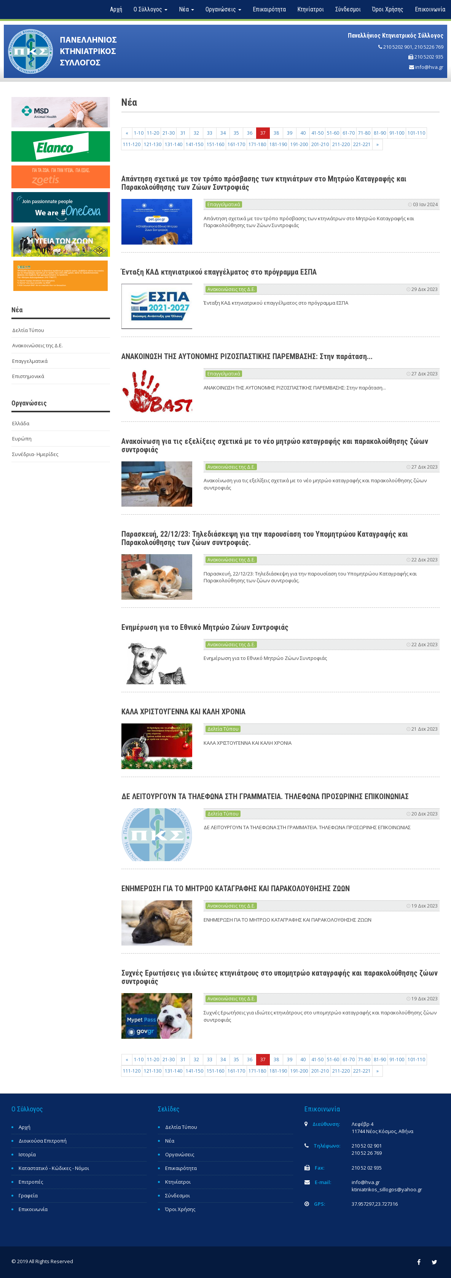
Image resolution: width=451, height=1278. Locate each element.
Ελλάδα (20, 423)
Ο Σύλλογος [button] (150, 9)
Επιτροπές (31, 1181)
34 (223, 133)
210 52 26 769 (367, 1152)
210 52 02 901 (367, 1145)
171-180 (257, 144)
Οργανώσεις (179, 1154)
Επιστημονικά (28, 376)
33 (209, 133)
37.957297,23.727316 (375, 1203)
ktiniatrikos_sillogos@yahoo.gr (387, 1189)
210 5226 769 (428, 46)
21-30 (169, 133)
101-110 (416, 133)
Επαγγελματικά (30, 361)
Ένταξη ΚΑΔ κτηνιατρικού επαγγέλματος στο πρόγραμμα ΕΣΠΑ (219, 272)
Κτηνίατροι (310, 9)
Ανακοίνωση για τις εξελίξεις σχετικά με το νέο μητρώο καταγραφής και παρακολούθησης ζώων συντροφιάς (274, 445)
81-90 (380, 133)
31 (183, 133)
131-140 (173, 144)
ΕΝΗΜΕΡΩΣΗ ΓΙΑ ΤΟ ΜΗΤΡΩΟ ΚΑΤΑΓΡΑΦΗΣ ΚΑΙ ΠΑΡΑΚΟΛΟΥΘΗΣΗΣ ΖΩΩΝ (235, 888)
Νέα (169, 1140)
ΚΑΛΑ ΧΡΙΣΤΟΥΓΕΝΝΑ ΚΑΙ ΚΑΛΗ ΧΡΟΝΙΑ (183, 711)
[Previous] (126, 133)
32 (196, 133)
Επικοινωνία (430, 9)
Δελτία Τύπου (28, 330)
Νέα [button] (186, 9)
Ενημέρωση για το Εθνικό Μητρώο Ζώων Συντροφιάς (204, 627)
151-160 (215, 144)
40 (303, 133)
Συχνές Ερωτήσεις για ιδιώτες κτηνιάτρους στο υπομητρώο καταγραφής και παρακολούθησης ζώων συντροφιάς (279, 977)
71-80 (364, 133)
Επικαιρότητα (269, 9)
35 (236, 133)
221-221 (362, 144)
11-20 (153, 133)
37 (263, 133)
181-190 (278, 144)
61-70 (349, 133)
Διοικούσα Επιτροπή (43, 1140)
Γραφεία (28, 1195)
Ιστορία (27, 1154)
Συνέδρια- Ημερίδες (35, 454)
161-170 (236, 144)
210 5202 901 (397, 46)
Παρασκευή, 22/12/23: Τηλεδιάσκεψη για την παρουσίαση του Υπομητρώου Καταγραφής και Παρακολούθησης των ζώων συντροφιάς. (264, 538)
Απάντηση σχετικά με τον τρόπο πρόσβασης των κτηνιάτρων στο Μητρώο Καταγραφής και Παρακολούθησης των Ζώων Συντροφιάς (263, 183)
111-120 (131, 144)
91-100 (396, 133)
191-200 (299, 144)
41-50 (317, 133)
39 (289, 133)
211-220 (341, 144)
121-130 (152, 144)
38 (276, 133)
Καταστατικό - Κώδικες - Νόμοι (54, 1168)
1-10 (138, 133)
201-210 (320, 144)
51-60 (333, 133)
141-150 (194, 144)
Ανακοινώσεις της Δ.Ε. (37, 345)
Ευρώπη (22, 438)
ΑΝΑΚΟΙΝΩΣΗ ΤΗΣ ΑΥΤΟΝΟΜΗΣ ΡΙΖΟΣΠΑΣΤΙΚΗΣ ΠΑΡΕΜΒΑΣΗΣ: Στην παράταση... (247, 356)
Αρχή (116, 9)
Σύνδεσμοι (348, 9)
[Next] (377, 144)
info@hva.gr (429, 67)
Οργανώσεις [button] (223, 9)
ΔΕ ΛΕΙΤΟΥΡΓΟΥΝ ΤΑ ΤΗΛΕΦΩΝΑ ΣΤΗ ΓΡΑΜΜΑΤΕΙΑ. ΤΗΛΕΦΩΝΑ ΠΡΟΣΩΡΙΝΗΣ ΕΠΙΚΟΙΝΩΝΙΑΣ (265, 796)
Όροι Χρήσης (387, 9)
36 (249, 133)
